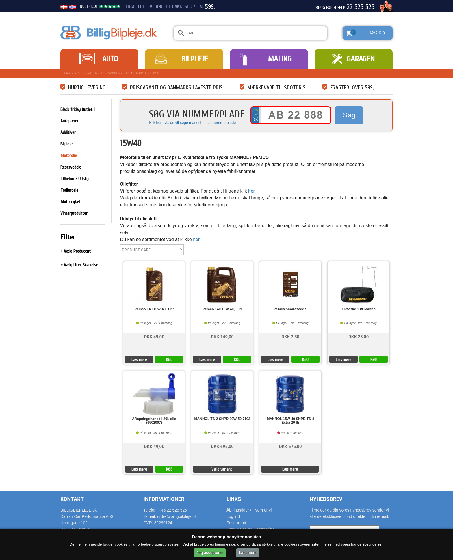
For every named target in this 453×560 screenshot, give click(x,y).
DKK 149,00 (222, 336)
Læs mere (139, 359)
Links (233, 499)
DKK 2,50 (290, 336)
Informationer (164, 499)
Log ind (233, 516)
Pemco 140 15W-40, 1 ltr (154, 309)
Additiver (68, 132)
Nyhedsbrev (326, 499)
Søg (349, 115)
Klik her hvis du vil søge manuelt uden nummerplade (192, 122)
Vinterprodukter (74, 213)
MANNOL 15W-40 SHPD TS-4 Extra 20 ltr (290, 421)
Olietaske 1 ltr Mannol (358, 309)
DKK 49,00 (154, 336)
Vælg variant (221, 469)
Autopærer (69, 121)
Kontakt (72, 499)
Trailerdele (69, 190)
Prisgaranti (236, 522)
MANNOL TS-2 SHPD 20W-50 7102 (222, 419)
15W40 (154, 73)
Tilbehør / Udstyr (75, 178)
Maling (280, 59)
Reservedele (70, 167)
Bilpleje (194, 59)
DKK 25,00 (358, 336)
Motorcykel (70, 201)
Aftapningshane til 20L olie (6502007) (154, 421)
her (251, 191)
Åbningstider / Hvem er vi (249, 510)
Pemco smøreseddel (290, 309)
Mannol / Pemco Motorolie (127, 73)
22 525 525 (360, 6)
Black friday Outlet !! (77, 109)
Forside (68, 73)
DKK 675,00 (290, 446)
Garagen (361, 59)
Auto (110, 59)
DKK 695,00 (222, 446)
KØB (169, 359)
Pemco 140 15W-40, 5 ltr (222, 309)
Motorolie (95, 73)
